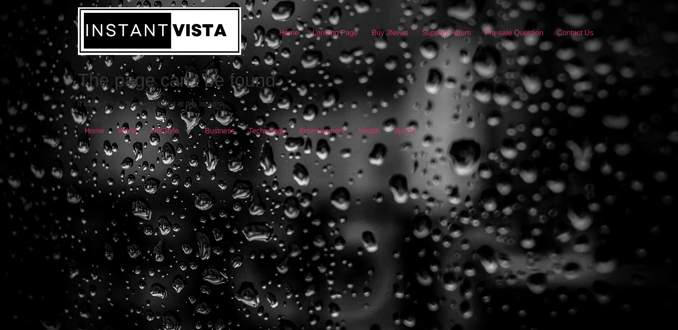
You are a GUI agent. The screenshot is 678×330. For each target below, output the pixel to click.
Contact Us (575, 33)
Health (369, 131)
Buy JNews (390, 33)
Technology (267, 131)
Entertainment (322, 131)
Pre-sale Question (514, 33)
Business (220, 131)
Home (289, 33)
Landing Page (335, 33)
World (127, 131)
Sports (404, 131)
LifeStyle (165, 131)
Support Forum (446, 33)
